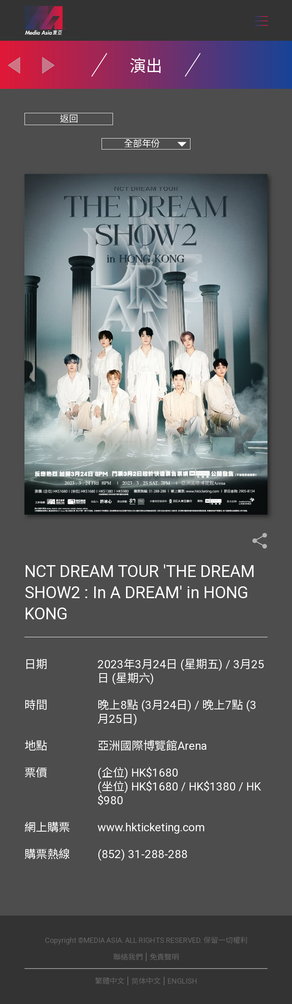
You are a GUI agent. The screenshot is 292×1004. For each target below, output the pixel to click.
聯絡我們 (128, 957)
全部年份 (142, 144)
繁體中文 (109, 981)
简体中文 (146, 981)
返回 (69, 119)
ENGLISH (182, 981)
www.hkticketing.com (151, 827)
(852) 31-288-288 (142, 854)
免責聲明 (164, 957)
